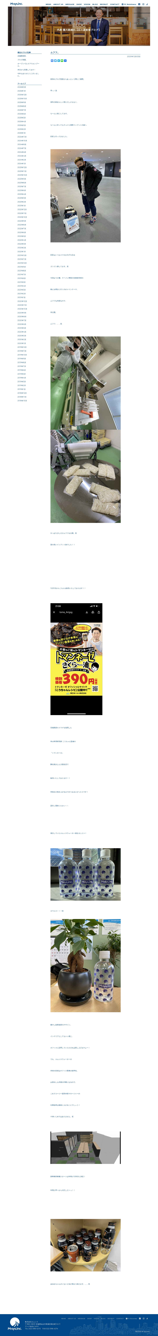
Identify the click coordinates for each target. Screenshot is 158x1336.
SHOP (79, 4)
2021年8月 (22, 271)
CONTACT (115, 4)
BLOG (95, 4)
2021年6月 (22, 278)
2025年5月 (22, 118)
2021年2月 (22, 294)
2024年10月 (22, 141)
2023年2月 (22, 202)
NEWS (48, 4)
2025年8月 (22, 106)
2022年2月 (22, 248)
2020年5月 (22, 328)
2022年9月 (22, 221)
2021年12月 (22, 255)
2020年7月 (22, 320)
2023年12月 (22, 167)
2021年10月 (22, 263)
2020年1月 (22, 343)
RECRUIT (104, 4)
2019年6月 (22, 370)
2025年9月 (22, 102)
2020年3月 (22, 336)
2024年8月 (22, 144)
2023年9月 (22, 179)
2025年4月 (22, 121)
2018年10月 (22, 401)
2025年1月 (22, 133)
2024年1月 (22, 164)
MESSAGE (70, 4)
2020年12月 (22, 301)
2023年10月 (22, 175)
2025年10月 (22, 99)
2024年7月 (22, 148)
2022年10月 (22, 217)
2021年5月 (22, 282)
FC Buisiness (129, 4)
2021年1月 (22, 297)
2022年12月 (22, 209)
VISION (87, 4)
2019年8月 (22, 362)
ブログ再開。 (22, 60)
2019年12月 (22, 347)
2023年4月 (22, 194)
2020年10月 (22, 309)
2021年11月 (22, 259)
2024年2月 (22, 160)
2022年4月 (22, 240)
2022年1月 (22, 252)
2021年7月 (22, 274)
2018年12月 (22, 393)
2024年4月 (22, 156)
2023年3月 (22, 198)
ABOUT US (58, 4)
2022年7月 (22, 229)
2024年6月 (22, 152)
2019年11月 (22, 351)
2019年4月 (22, 378)
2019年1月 (22, 389)
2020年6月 (22, 324)
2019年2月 (22, 385)
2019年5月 (22, 374)
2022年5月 (22, 236)
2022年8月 (22, 225)
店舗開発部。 (22, 56)
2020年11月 (22, 305)
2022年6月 (22, 232)
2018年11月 (22, 397)
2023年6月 (22, 190)
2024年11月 (22, 137)
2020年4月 (22, 332)
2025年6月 (22, 114)
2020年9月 (22, 313)
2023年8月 (22, 183)
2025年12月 (22, 95)
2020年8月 (22, 317)
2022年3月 (22, 244)
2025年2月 (22, 129)
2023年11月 (22, 171)
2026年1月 (22, 91)
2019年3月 (22, 382)
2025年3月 (22, 125)
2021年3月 (22, 290)
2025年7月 (22, 110)
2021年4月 (22, 286)
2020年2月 (22, 340)
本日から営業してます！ (27, 70)
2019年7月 (22, 366)
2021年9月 (22, 267)
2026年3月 (22, 87)
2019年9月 (22, 359)
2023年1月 (22, 206)
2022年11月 (22, 213)
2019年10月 (22, 355)
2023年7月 (22, 187)
